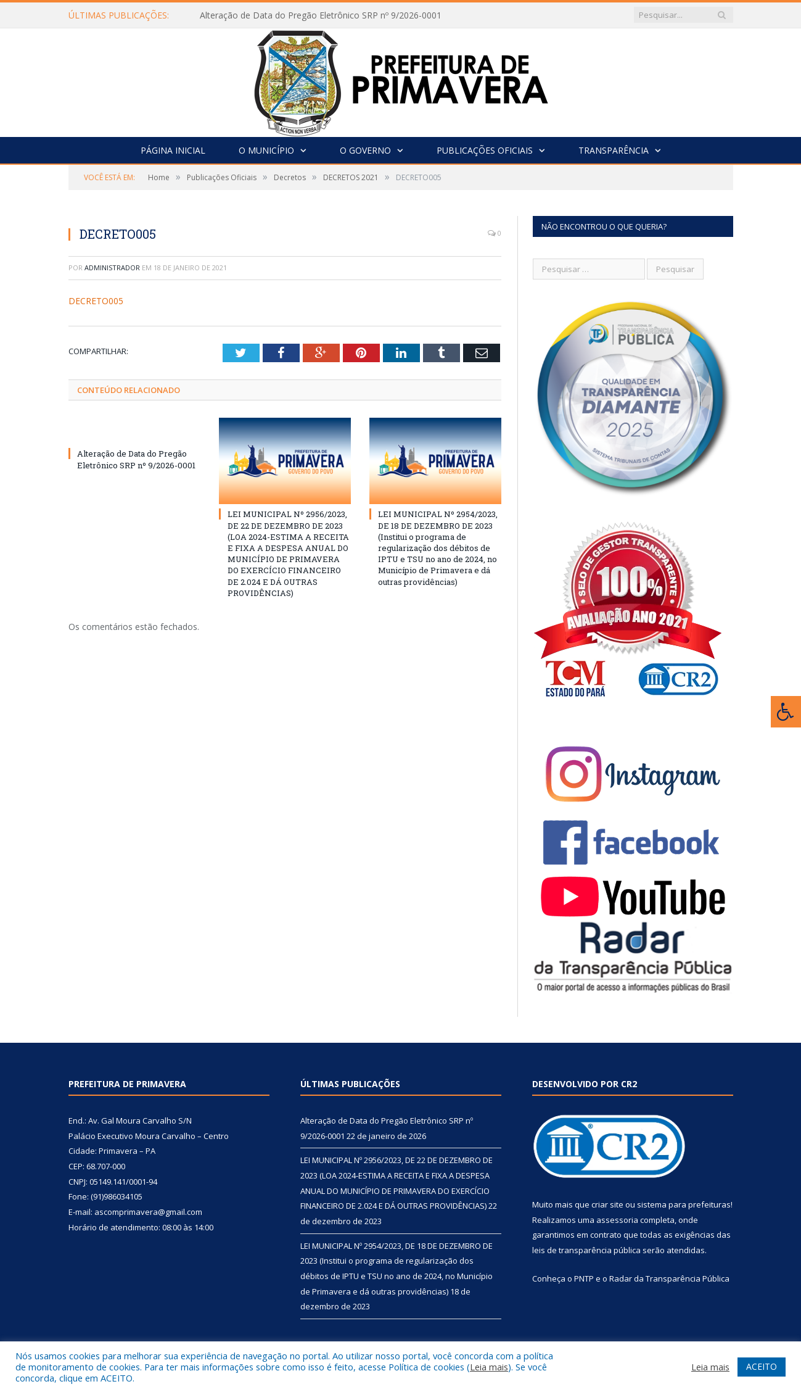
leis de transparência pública (586, 1250)
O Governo (365, 150)
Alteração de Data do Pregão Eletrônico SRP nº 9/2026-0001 (321, 15)
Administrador (112, 267)
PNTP (584, 1278)
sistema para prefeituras (684, 1204)
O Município (266, 150)
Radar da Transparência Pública (669, 1278)
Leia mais (489, 1367)
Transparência (613, 150)
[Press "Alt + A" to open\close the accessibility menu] (786, 711)
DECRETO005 (95, 301)
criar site (607, 1204)
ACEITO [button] (761, 1366)
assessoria (617, 1219)
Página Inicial (173, 150)
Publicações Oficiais (485, 150)
